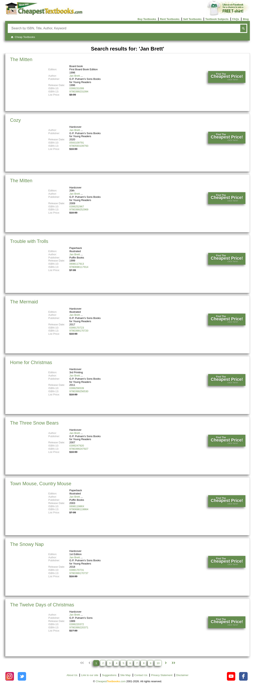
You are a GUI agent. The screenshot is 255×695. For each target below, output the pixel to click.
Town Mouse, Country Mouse (40, 483)
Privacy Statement (161, 675)
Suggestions (109, 675)
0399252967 (76, 206)
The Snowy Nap (27, 544)
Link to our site (89, 675)
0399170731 (76, 569)
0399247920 (76, 445)
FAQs (235, 19)
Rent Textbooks (169, 19)
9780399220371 (78, 627)
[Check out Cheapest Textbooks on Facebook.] (243, 676)
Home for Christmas (31, 362)
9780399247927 (78, 448)
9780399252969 (78, 209)
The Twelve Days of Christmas (42, 604)
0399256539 (76, 388)
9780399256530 (78, 391)
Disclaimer (182, 675)
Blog (246, 19)
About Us (72, 675)
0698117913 (76, 263)
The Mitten (21, 59)
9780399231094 (78, 91)
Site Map (125, 675)
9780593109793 (78, 145)
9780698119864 (78, 509)
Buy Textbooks (146, 19)
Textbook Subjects (217, 19)
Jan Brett (74, 75)
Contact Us (140, 675)
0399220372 (76, 624)
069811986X (76, 506)
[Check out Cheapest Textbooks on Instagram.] (9, 676)
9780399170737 (78, 573)
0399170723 (76, 327)
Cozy (15, 120)
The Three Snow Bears (34, 423)
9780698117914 (78, 266)
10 (158, 662)
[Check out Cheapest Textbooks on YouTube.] (231, 676)
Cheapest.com (111, 681)
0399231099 (76, 88)
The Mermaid (24, 301)
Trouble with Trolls (29, 241)
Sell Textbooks (192, 19)
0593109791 (76, 142)
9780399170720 (78, 330)
